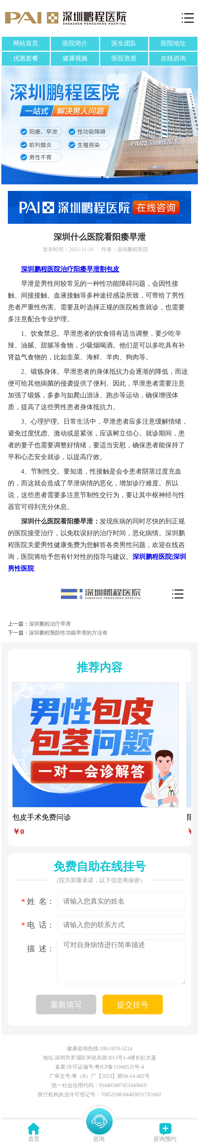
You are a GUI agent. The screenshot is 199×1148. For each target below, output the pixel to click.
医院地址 (173, 43)
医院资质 (124, 58)
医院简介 (75, 43)
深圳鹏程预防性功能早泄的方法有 (68, 633)
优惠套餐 (25, 58)
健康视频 (75, 58)
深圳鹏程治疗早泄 (50, 624)
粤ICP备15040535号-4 (119, 1067)
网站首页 (25, 43)
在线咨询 (173, 58)
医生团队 (124, 43)
